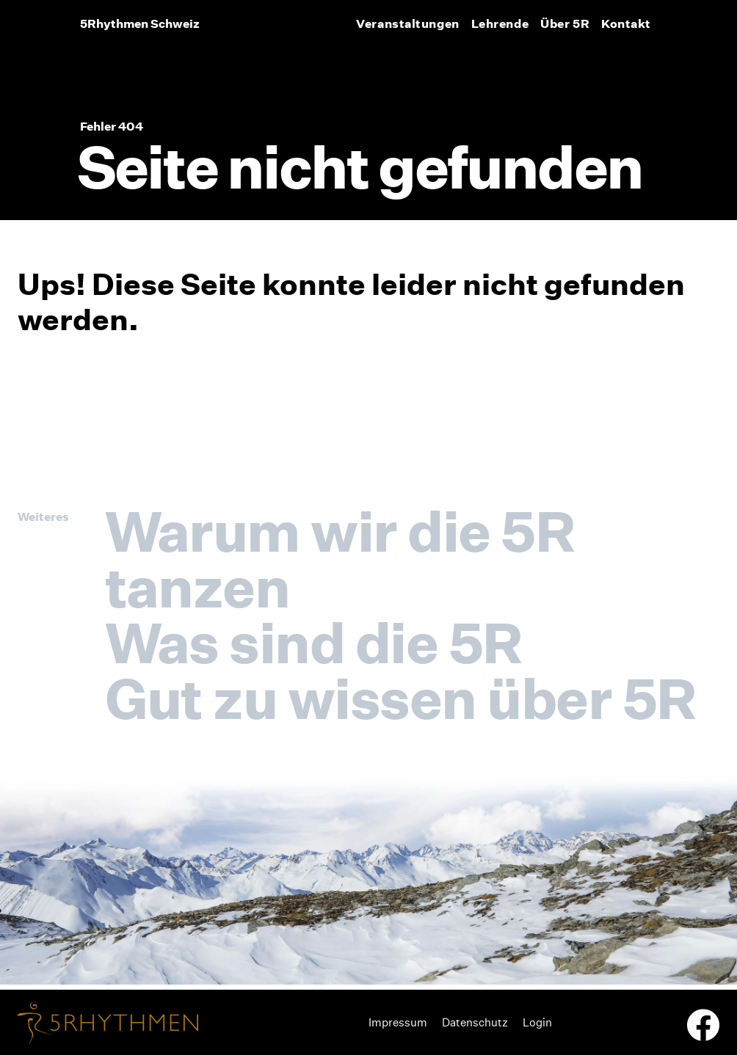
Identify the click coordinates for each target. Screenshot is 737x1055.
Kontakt (626, 23)
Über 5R (564, 23)
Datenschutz (475, 1022)
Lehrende (500, 23)
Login (537, 1022)
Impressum (397, 1022)
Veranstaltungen (407, 23)
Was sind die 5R (313, 642)
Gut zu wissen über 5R (400, 698)
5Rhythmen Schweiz (140, 23)
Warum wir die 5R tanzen (340, 559)
